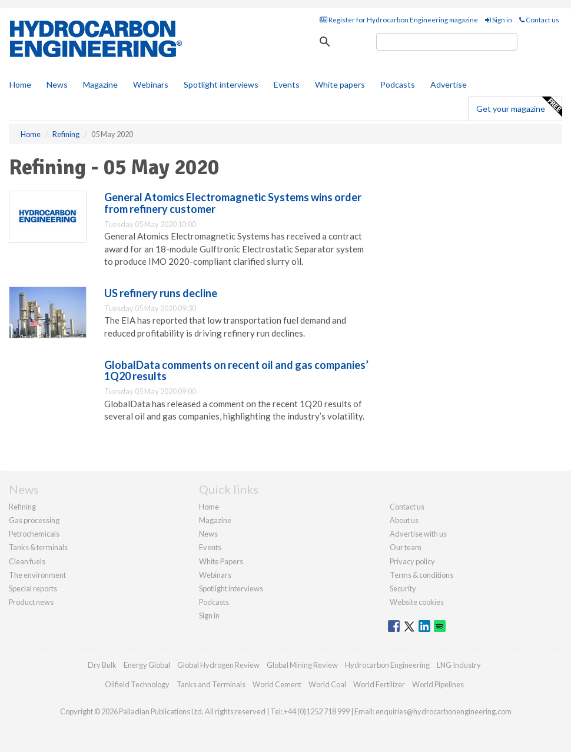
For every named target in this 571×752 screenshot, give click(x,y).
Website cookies (417, 602)
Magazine (100, 84)
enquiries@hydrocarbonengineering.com (444, 711)
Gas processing (34, 520)
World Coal (327, 684)
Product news (31, 602)
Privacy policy (412, 561)
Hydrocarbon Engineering (387, 665)
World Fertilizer (379, 684)
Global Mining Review (302, 665)
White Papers (221, 561)
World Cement (277, 684)
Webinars (150, 84)
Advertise (448, 84)
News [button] (57, 84)
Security (403, 588)
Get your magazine (519, 107)
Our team (405, 547)
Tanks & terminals (38, 547)
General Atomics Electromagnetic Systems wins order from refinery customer (232, 203)
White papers (340, 84)
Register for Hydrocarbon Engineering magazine (399, 20)
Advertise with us (418, 533)
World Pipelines (438, 684)
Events (287, 84)
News (208, 533)
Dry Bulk (102, 665)
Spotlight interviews (221, 84)
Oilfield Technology (137, 684)
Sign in (498, 20)
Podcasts (397, 84)
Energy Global (147, 665)
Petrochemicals (34, 533)
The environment (37, 575)
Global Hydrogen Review (218, 665)
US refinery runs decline (160, 293)
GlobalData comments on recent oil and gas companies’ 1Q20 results (236, 370)
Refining (22, 506)
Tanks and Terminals (211, 684)
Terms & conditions (421, 575)
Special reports (33, 588)
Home (20, 84)
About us (404, 520)
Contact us (539, 20)
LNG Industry (459, 665)
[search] (446, 42)
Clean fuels (27, 561)
